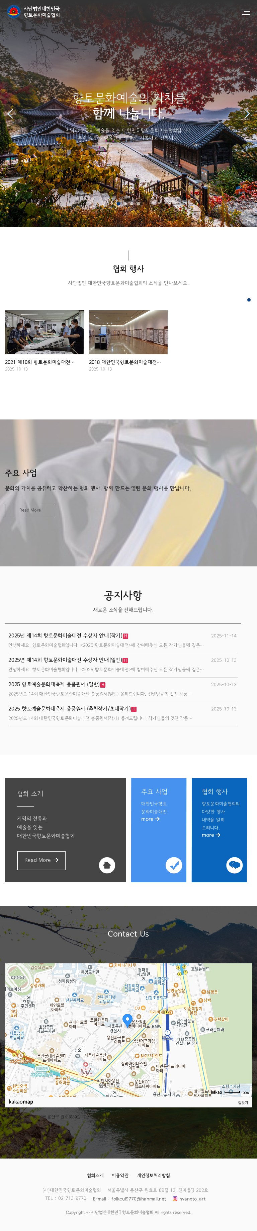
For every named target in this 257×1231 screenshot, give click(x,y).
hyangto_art (192, 1199)
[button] (247, 113)
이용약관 (120, 1176)
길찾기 (243, 1102)
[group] (44, 346)
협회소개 (95, 1176)
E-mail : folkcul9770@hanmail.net (129, 1199)
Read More (30, 510)
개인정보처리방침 (153, 1176)
